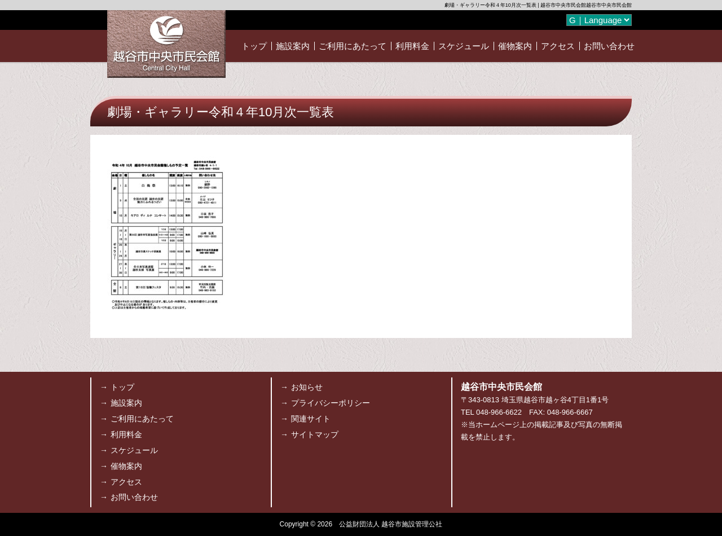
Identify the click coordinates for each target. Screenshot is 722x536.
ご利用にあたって (352, 46)
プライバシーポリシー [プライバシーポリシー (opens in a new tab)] (330, 402)
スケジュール (463, 46)
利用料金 (412, 46)
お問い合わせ (609, 46)
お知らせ (307, 387)
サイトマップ (314, 434)
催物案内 (515, 46)
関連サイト (311, 418)
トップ (254, 46)
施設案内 (293, 46)
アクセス (558, 46)
